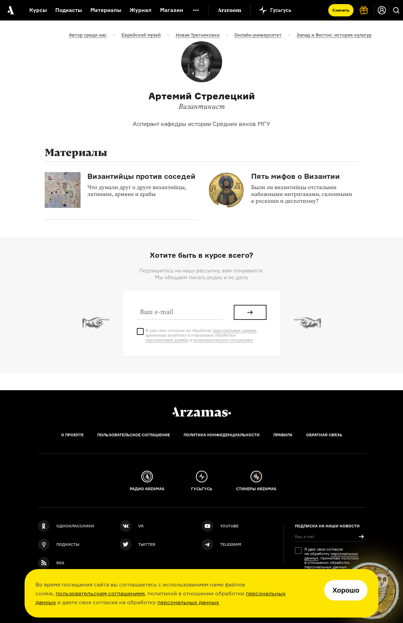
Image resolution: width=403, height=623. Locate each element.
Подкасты (68, 10)
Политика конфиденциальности (222, 435)
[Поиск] (396, 10)
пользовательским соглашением (100, 593)
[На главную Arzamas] (10, 10)
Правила (282, 435)
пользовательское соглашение (223, 340)
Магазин (171, 10)
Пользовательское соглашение (133, 435)
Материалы (105, 10)
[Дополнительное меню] (196, 10)
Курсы (38, 10)
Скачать (340, 10)
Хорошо (345, 590)
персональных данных (188, 602)
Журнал (141, 10)
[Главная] (201, 412)
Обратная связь (324, 435)
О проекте (72, 435)
